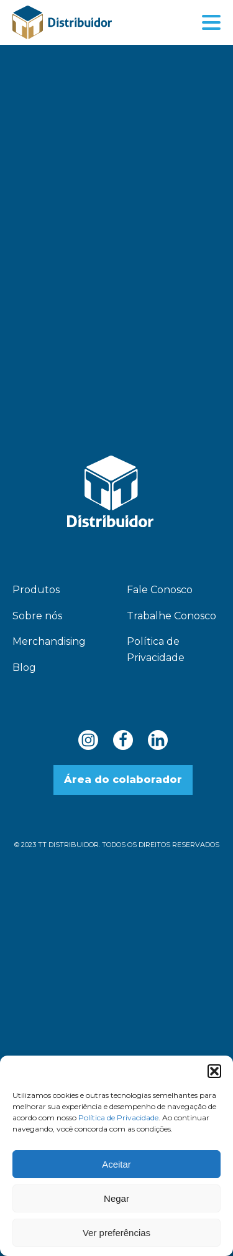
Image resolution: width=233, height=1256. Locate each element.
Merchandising (49, 641)
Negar (116, 1198)
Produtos (36, 590)
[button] (214, 1071)
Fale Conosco (160, 590)
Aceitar (116, 1164)
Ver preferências (116, 1232)
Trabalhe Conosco (171, 616)
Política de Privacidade (118, 1117)
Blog (24, 667)
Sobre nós (37, 616)
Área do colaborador (123, 779)
